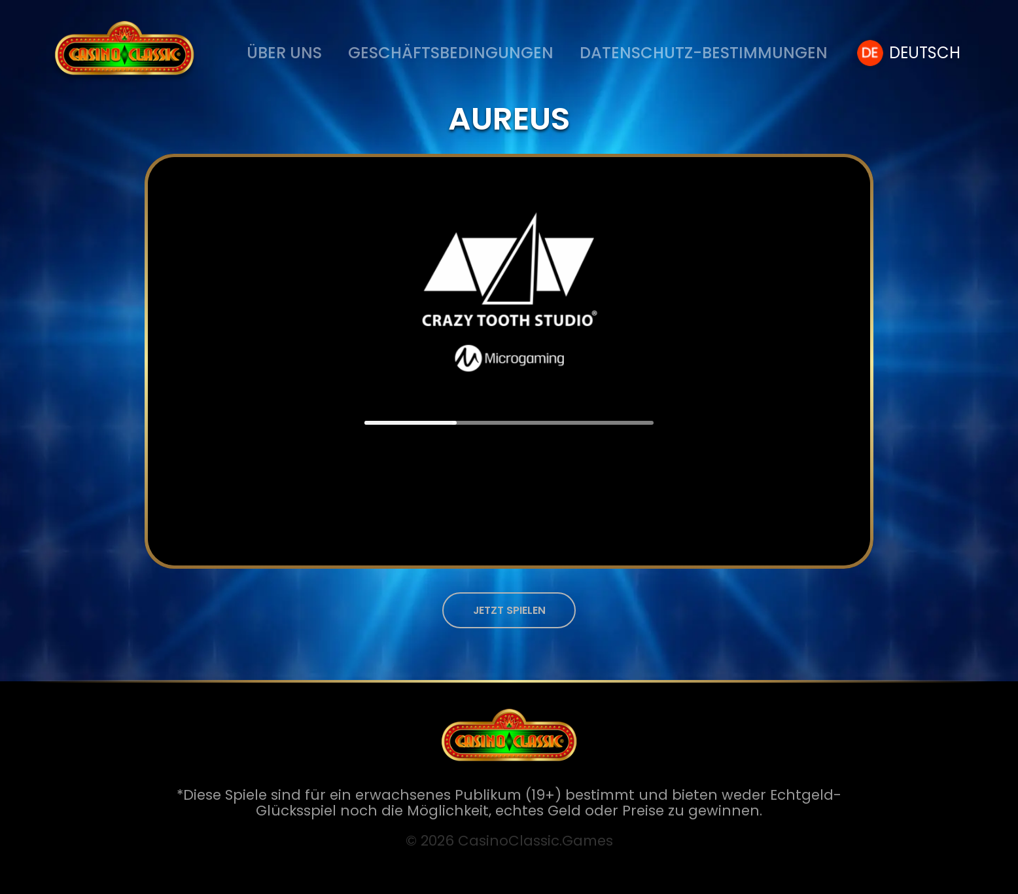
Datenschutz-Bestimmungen (704, 52)
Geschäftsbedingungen (450, 52)
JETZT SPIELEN (509, 610)
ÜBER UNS (284, 52)
